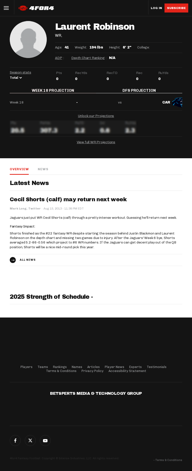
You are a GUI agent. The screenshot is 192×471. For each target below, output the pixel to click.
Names (77, 367)
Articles (93, 367)
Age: (58, 47)
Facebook (15, 440)
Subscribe (176, 8)
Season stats (20, 72)
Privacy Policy (93, 371)
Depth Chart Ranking (87, 58)
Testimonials (156, 367)
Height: (114, 47)
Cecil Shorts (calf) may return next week (68, 203)
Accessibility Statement (127, 371)
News (43, 172)
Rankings (60, 367)
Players (26, 367)
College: (143, 47)
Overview (19, 172)
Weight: (81, 47)
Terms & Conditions (61, 371)
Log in (156, 8)
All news (28, 263)
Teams (43, 367)
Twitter (30, 440)
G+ (45, 440)
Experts (135, 367)
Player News (114, 367)
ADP (58, 58)
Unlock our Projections (96, 119)
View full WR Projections (96, 145)
